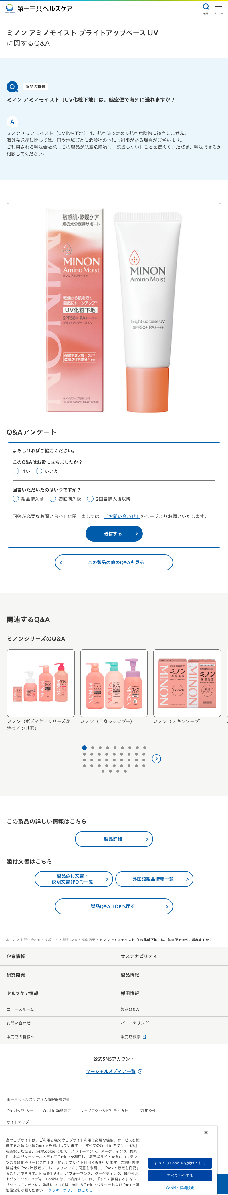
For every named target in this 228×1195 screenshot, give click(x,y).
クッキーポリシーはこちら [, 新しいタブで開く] (70, 1190)
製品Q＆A (130, 1011)
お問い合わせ (19, 1024)
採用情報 (130, 994)
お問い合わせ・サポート (39, 941)
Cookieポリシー (20, 1112)
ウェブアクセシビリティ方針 (104, 1112)
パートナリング (135, 1024)
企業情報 (16, 957)
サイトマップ (18, 1123)
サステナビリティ (139, 957)
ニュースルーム (20, 1011)
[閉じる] (206, 1132)
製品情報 (130, 976)
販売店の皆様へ (21, 1038)
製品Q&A (69, 941)
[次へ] (156, 760)
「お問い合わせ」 (122, 517)
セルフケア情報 (22, 994)
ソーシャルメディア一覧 (114, 1072)
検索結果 (88, 941)
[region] (108, 1160)
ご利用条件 (146, 1112)
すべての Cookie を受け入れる (180, 1163)
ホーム (11, 941)
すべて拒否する (180, 1176)
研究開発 (16, 976)
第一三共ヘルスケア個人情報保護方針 (38, 1101)
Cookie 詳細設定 (57, 1112)
